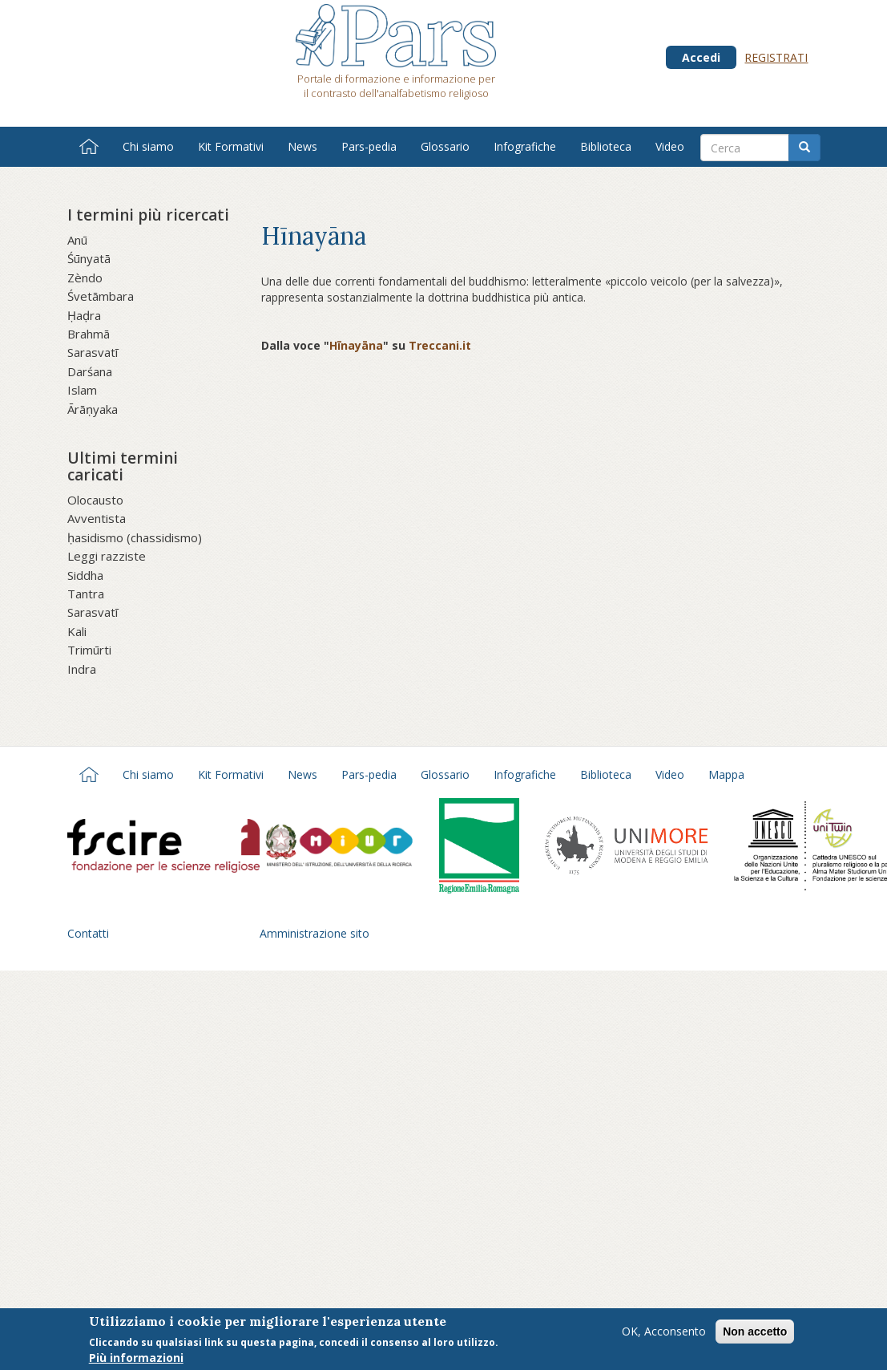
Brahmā (88, 334)
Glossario (445, 146)
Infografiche (525, 146)
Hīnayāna (356, 345)
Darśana (89, 371)
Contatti (88, 933)
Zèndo (85, 278)
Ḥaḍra (84, 315)
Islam (82, 390)
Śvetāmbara (100, 296)
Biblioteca (605, 146)
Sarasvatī (92, 352)
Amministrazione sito (314, 933)
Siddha (85, 575)
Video (669, 146)
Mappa (726, 774)
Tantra (85, 594)
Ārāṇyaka (92, 409)
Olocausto (95, 500)
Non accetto (755, 1337)
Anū (77, 240)
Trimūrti (89, 650)
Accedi (701, 57)
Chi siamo (148, 146)
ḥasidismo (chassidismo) (134, 537)
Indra (81, 669)
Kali (77, 631)
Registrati (776, 57)
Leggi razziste (106, 556)
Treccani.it (440, 345)
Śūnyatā (89, 258)
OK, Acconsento (664, 1336)
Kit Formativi (231, 146)
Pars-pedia (369, 146)
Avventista (96, 518)
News (302, 146)
